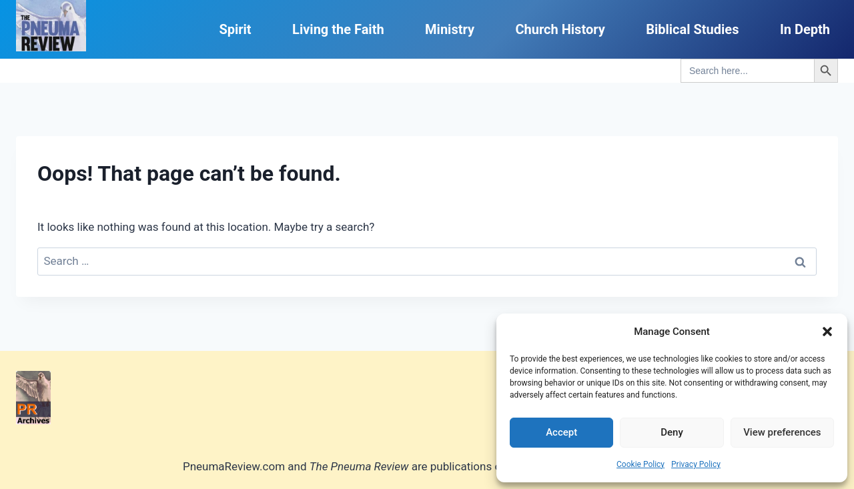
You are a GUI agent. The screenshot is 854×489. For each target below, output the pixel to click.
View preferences (782, 432)
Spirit (235, 29)
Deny (672, 432)
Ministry (449, 29)
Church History (559, 29)
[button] (827, 331)
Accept (561, 432)
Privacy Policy (696, 464)
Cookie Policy (640, 464)
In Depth (805, 29)
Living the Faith (338, 29)
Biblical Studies (692, 29)
